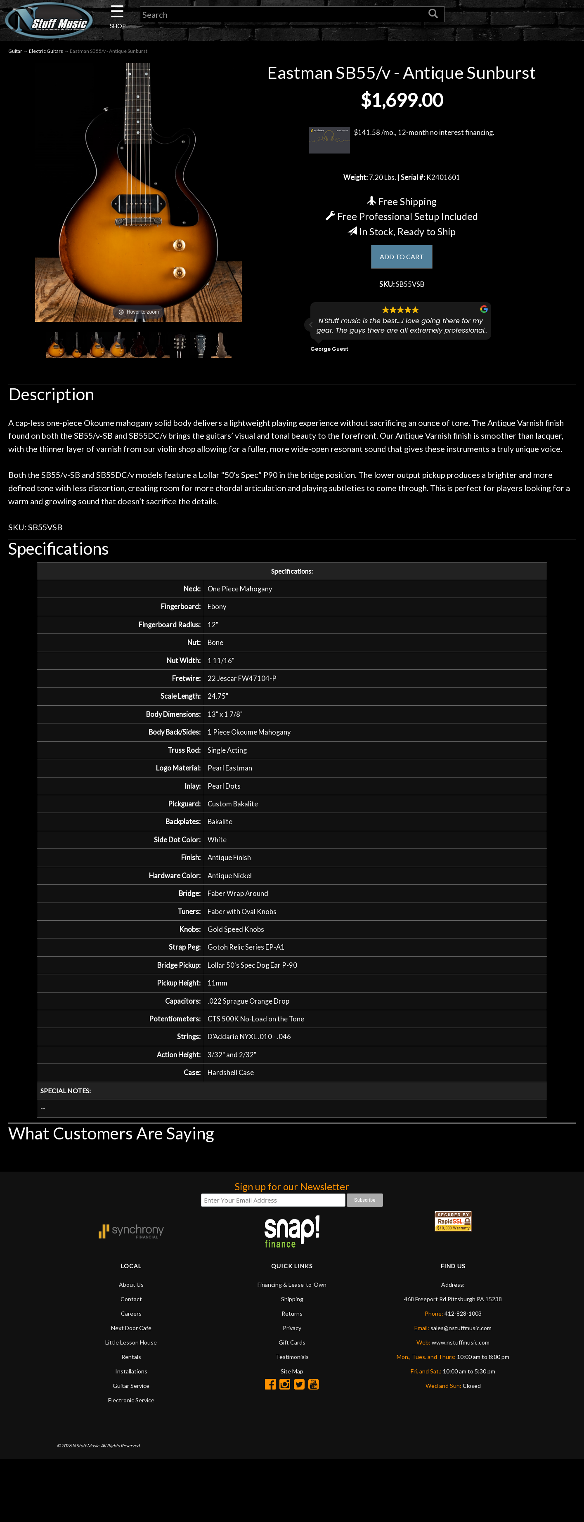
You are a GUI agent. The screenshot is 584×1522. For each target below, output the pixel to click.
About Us (131, 1315)
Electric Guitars (46, 53)
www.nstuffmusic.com (460, 1372)
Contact (131, 1329)
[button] (311, 330)
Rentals (131, 1387)
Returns (292, 1343)
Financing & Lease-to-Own (292, 1315)
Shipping (292, 1329)
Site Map (292, 1401)
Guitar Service (131, 1416)
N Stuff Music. (86, 1475)
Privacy (292, 1358)
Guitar (15, 53)
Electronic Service (131, 1430)
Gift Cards (292, 1372)
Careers (131, 1343)
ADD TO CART (401, 260)
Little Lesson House (131, 1372)
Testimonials (292, 1387)
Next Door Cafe (131, 1358)
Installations (131, 1401)
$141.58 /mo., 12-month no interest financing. (402, 142)
